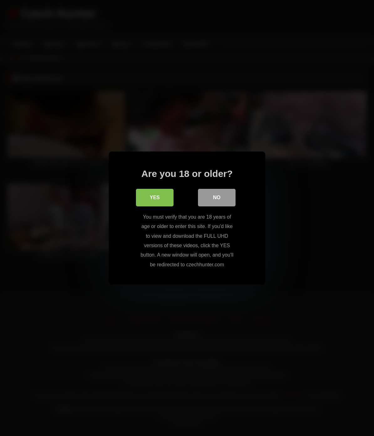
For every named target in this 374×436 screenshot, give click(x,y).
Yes (155, 197)
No (217, 197)
